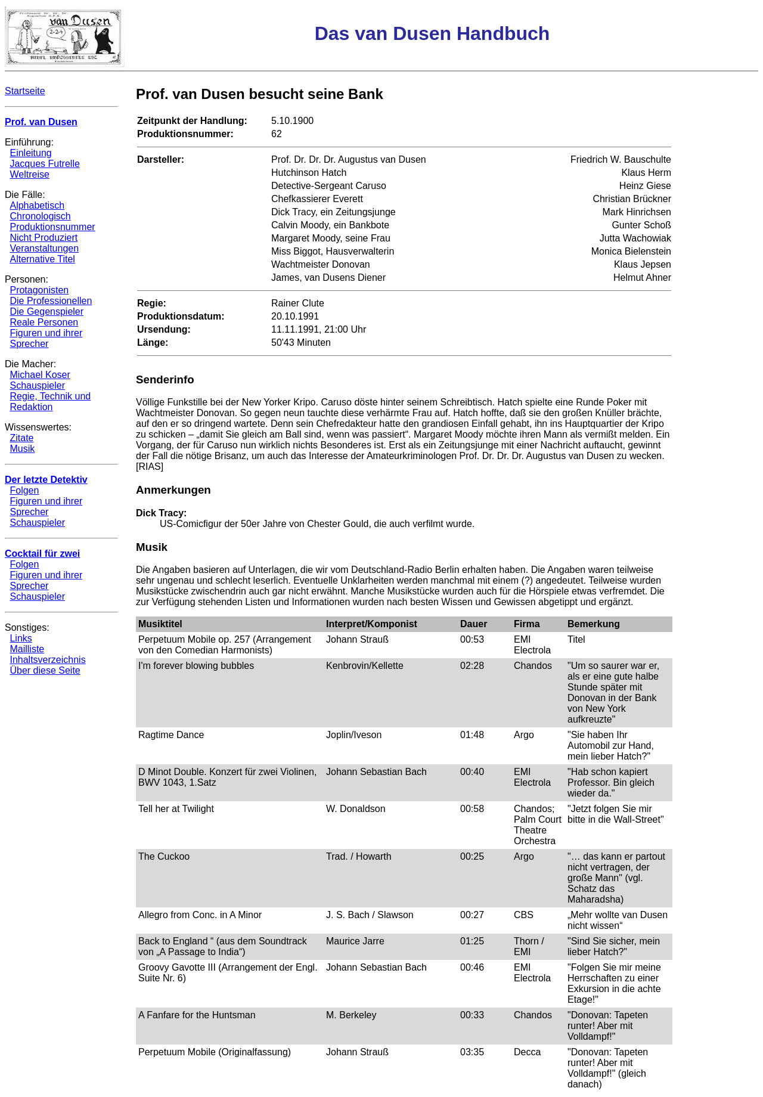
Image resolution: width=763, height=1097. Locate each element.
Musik (22, 449)
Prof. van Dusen (41, 122)
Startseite (25, 91)
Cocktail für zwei (42, 553)
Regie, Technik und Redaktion (50, 401)
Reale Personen (44, 322)
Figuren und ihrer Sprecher (46, 338)
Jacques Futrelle (44, 164)
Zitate (21, 438)
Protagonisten (39, 290)
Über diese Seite (45, 670)
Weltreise (29, 174)
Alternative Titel (42, 259)
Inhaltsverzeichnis (47, 660)
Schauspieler (37, 385)
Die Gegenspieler (46, 311)
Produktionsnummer (52, 227)
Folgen (24, 490)
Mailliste (27, 649)
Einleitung (30, 153)
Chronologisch (40, 216)
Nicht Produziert (43, 238)
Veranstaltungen (44, 248)
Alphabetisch (37, 205)
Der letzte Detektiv (46, 480)
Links (21, 638)
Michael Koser (40, 375)
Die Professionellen (51, 301)
